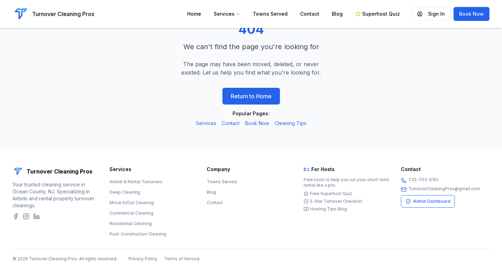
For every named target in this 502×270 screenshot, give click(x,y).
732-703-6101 (423, 179)
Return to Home (251, 96)
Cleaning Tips (290, 123)
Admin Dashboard (427, 201)
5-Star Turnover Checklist (333, 201)
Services (224, 14)
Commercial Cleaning (131, 213)
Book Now (471, 14)
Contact (309, 14)
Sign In (431, 14)
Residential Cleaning (130, 223)
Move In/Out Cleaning (131, 202)
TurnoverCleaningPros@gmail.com (444, 188)
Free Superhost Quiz (328, 193)
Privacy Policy (143, 258)
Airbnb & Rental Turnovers (135, 181)
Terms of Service (182, 258)
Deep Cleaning (124, 192)
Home (194, 14)
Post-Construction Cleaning (137, 234)
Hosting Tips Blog (325, 208)
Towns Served (270, 14)
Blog (337, 14)
